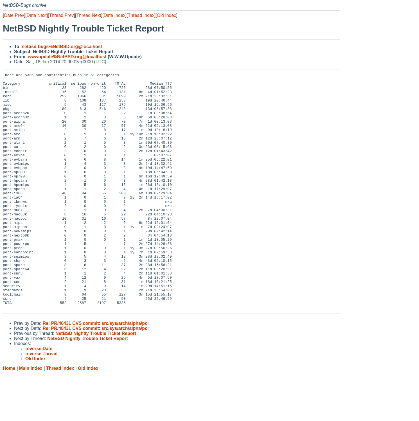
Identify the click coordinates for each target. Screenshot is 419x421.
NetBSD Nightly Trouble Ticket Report (95, 380)
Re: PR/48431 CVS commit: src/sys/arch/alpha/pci (95, 370)
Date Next (36, 15)
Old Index (166, 15)
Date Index (114, 15)
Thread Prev (61, 15)
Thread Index (141, 15)
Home (9, 415)
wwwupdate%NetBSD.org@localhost (67, 56)
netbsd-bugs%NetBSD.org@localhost (62, 46)
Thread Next (88, 15)
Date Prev (14, 15)
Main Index (30, 415)
